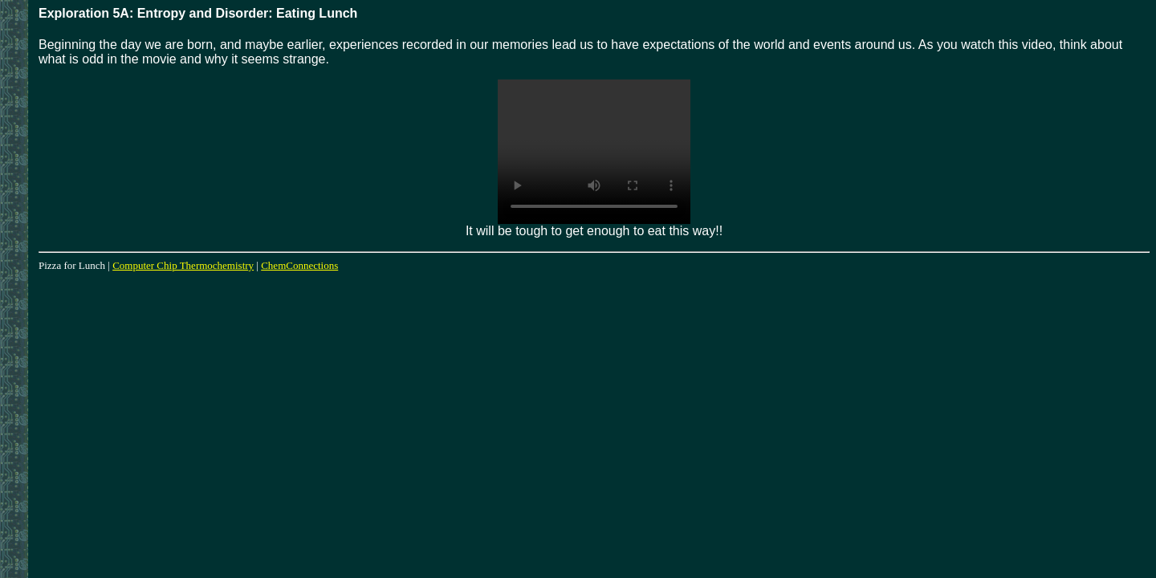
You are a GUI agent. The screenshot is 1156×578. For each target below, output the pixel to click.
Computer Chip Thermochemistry (183, 265)
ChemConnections (299, 265)
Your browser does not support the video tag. (594, 151)
